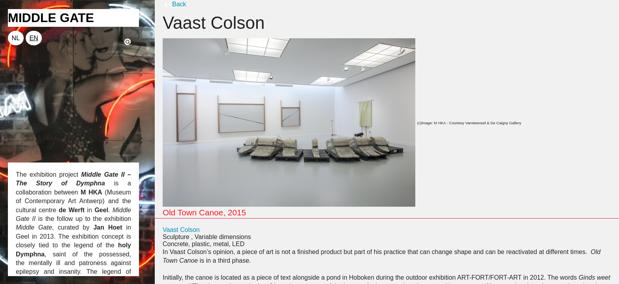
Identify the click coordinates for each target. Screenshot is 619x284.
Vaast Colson (181, 229)
